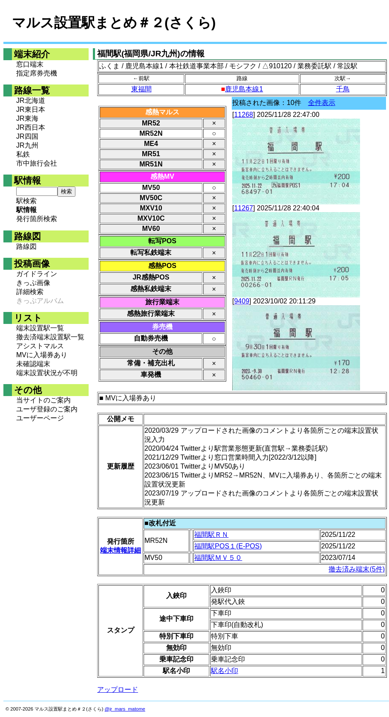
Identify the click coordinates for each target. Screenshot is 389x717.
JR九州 (27, 145)
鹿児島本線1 (244, 89)
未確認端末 (33, 363)
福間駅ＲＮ (211, 534)
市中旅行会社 (36, 163)
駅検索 (26, 200)
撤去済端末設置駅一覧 (50, 337)
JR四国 (27, 136)
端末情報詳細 (120, 550)
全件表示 (321, 102)
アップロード (117, 689)
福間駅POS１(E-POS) (228, 546)
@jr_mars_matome (125, 708)
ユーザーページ (40, 418)
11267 (243, 208)
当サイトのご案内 (43, 400)
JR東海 (27, 118)
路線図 (26, 246)
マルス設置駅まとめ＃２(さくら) (114, 22)
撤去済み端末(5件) (356, 569)
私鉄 (23, 154)
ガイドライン (36, 273)
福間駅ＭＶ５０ (218, 557)
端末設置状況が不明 (47, 372)
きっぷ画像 (33, 282)
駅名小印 (224, 670)
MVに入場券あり (41, 354)
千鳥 (343, 89)
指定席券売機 (36, 73)
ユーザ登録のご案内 (47, 409)
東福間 (141, 89)
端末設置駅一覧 (40, 328)
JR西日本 (30, 127)
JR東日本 (30, 109)
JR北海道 (30, 100)
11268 (243, 114)
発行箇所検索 (36, 218)
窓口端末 (29, 64)
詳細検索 (29, 291)
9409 (241, 301)
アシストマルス (40, 346)
